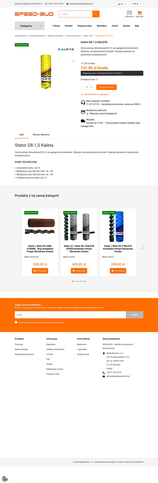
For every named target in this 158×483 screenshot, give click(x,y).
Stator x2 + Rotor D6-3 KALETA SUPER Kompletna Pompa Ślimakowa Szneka (79, 249)
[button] (139, 14)
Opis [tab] (21, 134)
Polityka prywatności (55, 349)
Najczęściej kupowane (24, 354)
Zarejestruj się (83, 354)
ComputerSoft (138, 462)
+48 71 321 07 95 (55, 4)
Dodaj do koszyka (106, 87)
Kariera (49, 364)
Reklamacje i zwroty (54, 369)
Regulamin (50, 344)
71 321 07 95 (92, 104)
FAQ (48, 359)
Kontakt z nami (52, 374)
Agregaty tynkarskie (55, 36)
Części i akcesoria (73, 36)
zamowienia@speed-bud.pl (81, 4)
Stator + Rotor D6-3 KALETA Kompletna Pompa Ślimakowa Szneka (118, 249)
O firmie (49, 354)
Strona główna (20, 36)
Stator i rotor (88, 36)
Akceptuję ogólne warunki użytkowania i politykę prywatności (41, 322)
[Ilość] (87, 87)
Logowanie (81, 349)
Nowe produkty (21, 349)
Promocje (19, 344)
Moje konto (81, 344)
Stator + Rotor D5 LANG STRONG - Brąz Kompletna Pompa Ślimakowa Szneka (40, 249)
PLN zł (135, 4)
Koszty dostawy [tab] (41, 134)
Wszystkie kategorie (37, 36)
